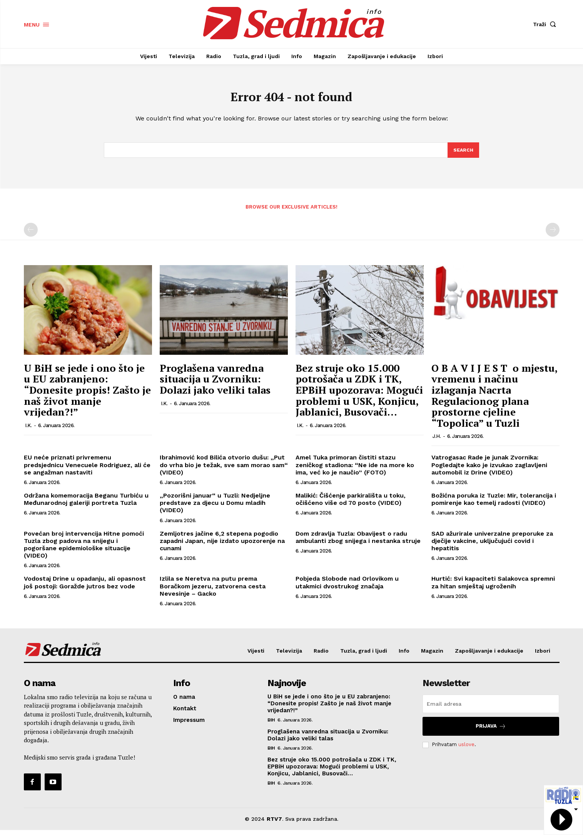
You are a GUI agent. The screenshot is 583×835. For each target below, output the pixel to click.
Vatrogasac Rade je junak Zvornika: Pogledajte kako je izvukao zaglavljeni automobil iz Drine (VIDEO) (489, 470)
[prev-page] (31, 235)
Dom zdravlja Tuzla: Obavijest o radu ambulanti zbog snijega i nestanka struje (358, 542)
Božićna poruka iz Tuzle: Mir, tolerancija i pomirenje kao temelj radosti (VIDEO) (493, 504)
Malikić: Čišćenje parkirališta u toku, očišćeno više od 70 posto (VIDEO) (351, 504)
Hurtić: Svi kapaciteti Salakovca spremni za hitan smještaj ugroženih (493, 587)
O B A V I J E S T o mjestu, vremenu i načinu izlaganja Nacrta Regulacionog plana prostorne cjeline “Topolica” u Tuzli (494, 401)
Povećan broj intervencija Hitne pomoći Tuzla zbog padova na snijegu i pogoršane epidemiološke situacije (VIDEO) (84, 549)
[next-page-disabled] (553, 235)
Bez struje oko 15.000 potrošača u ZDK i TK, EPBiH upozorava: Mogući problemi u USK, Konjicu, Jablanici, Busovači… (359, 395)
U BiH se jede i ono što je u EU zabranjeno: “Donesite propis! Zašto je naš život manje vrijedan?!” (87, 395)
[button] (546, 24)
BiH (271, 725)
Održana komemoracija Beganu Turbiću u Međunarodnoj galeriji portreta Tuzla (86, 504)
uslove (466, 750)
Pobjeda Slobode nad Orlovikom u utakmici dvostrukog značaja (347, 587)
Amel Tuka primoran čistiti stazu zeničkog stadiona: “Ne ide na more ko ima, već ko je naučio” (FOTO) (355, 470)
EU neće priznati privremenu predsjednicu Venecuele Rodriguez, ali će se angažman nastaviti (87, 470)
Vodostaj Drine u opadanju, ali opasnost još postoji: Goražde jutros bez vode (85, 587)
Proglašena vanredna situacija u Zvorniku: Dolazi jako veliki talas (215, 384)
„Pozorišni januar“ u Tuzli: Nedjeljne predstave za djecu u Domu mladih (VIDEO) (215, 508)
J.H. (437, 441)
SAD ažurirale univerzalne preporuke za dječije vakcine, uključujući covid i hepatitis (492, 546)
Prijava (491, 731)
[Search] (463, 155)
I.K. (28, 431)
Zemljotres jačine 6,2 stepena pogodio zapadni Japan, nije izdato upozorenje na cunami (222, 546)
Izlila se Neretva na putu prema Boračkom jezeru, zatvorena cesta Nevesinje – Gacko (213, 591)
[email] (491, 709)
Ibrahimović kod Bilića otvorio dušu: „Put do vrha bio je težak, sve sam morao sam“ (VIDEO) (224, 470)
